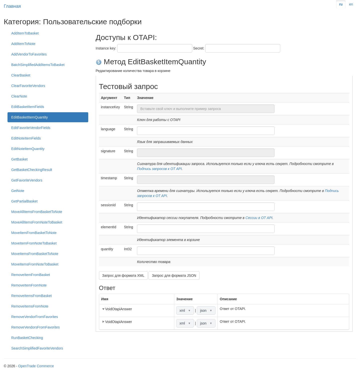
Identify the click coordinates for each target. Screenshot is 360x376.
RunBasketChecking (27, 338)
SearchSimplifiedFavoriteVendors (37, 348)
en (351, 4)
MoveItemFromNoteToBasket (33, 243)
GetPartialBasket (24, 201)
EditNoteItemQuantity (27, 149)
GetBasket (19, 159)
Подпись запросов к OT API (159, 169)
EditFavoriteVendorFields (30, 128)
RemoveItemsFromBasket (31, 296)
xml (185, 310)
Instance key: (106, 48)
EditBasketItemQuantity (29, 117)
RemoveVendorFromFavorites (34, 317)
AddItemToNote (23, 44)
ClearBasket (20, 75)
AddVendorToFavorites (29, 54)
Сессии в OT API (259, 218)
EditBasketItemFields (27, 107)
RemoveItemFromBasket (30, 275)
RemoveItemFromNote (29, 285)
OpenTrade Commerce (36, 366)
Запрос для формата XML (123, 276)
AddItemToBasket (25, 33)
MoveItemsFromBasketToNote (34, 254)
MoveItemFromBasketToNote (33, 233)
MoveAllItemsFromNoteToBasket (36, 222)
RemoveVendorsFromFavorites (35, 327)
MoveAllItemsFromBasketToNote (36, 212)
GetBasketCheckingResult (31, 170)
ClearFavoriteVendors (28, 86)
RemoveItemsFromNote (29, 306)
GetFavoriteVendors (26, 180)
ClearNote (19, 96)
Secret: (198, 48)
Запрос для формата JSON (174, 276)
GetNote (17, 191)
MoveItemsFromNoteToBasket (34, 264)
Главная (12, 6)
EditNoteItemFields (26, 138)
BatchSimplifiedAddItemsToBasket (37, 65)
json (206, 310)
